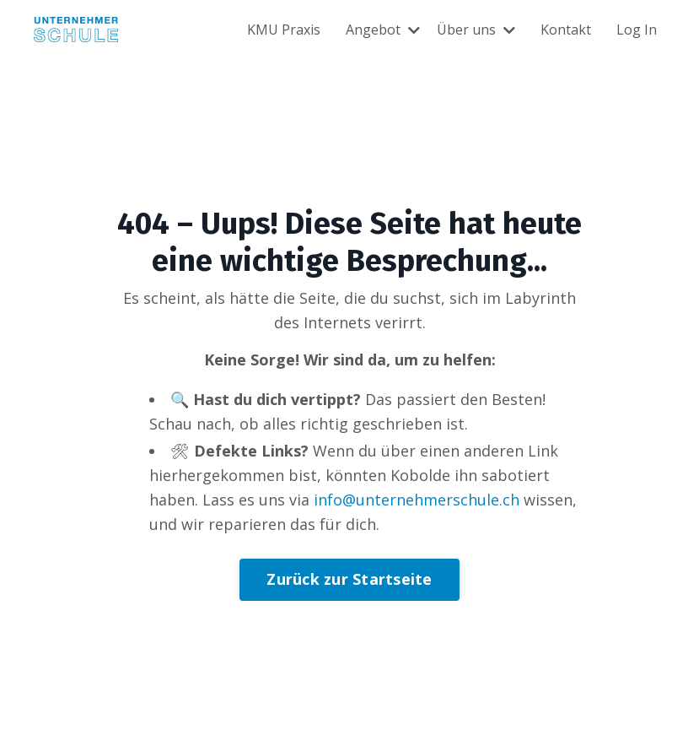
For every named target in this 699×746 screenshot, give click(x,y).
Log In (636, 29)
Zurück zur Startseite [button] (349, 579)
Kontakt (565, 29)
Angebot (383, 29)
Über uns (476, 29)
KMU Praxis (283, 29)
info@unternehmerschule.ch (416, 499)
